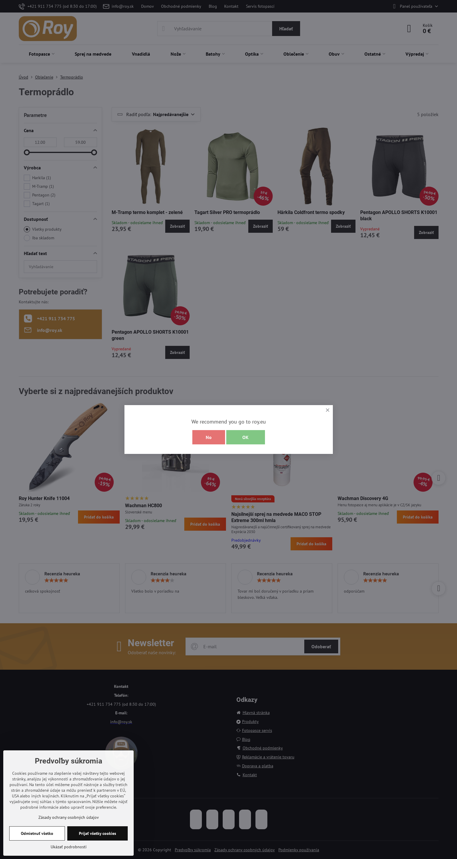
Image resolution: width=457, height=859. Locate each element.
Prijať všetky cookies (97, 833)
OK (245, 437)
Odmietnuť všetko (37, 833)
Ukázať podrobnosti (69, 846)
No (209, 437)
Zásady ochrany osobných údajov (68, 817)
